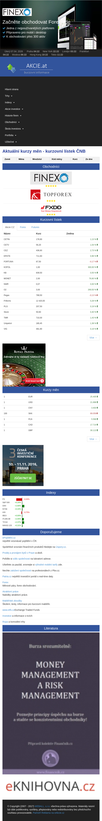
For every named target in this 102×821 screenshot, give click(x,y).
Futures (35, 227)
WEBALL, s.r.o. (42, 806)
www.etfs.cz (8, 610)
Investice (6, 616)
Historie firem (13, 115)
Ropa (5, 621)
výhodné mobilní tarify (46, 564)
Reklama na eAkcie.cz (53, 812)
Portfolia (10, 135)
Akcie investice (14, 109)
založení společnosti (20, 570)
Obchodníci (12, 122)
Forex (23, 227)
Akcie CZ (9, 227)
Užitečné (11, 141)
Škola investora (14, 128)
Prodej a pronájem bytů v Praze (18, 552)
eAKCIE (29, 67)
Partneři (37, 812)
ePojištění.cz (8, 537)
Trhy (8, 96)
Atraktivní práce (10, 591)
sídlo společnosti (21, 558)
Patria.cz (6, 576)
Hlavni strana (11, 89)
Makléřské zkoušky (12, 600)
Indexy (10, 102)
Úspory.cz (61, 547)
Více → (93, 337)
